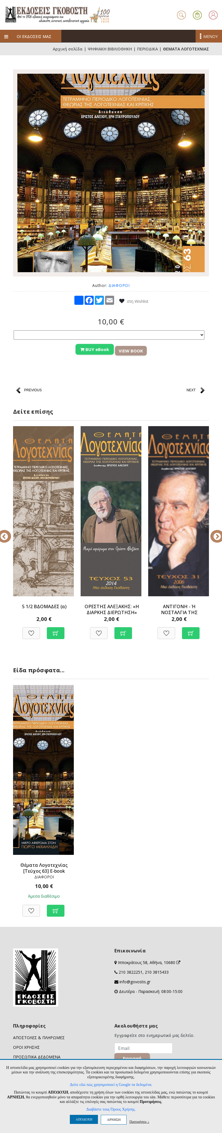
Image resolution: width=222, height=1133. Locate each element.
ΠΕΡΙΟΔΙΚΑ (147, 49)
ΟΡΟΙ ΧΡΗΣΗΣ (26, 1047)
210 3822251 (131, 972)
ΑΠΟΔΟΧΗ (84, 1119)
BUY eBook (94, 349)
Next (213, 532)
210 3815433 (157, 972)
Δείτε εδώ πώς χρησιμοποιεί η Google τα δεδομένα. (111, 1085)
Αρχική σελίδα (68, 49)
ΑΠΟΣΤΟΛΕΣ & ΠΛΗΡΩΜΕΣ (39, 1037)
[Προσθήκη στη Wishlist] (31, 630)
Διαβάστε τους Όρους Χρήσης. (111, 1109)
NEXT (191, 390)
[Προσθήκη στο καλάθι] (55, 630)
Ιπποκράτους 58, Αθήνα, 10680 (149, 962)
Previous (9, 532)
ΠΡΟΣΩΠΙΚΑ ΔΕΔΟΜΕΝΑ (36, 1057)
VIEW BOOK (131, 351)
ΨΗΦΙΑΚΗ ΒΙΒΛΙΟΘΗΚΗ (110, 49)
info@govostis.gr (135, 981)
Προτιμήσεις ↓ (139, 1121)
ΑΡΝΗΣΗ (113, 1120)
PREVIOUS (33, 390)
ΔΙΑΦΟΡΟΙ (119, 285)
